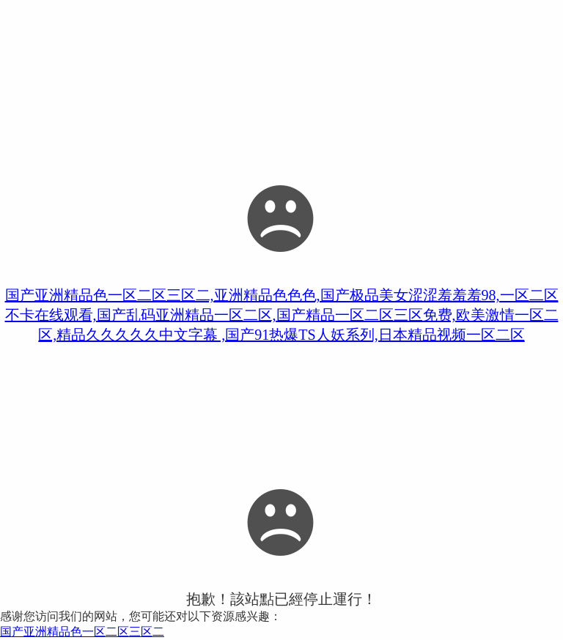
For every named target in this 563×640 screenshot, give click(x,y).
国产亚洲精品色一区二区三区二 (82, 631)
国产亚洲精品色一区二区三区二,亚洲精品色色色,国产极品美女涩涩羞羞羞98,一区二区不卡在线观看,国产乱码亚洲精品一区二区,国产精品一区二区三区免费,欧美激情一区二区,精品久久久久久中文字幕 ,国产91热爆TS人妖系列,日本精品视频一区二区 (282, 315)
